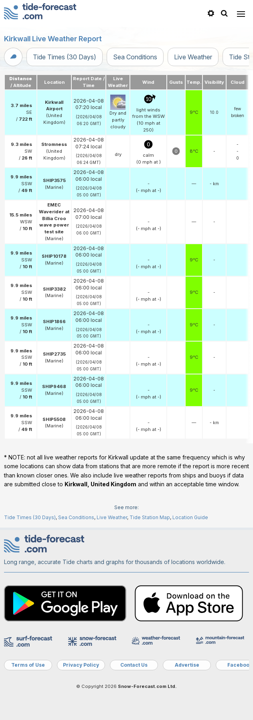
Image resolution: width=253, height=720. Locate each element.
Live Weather (193, 57)
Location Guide (190, 517)
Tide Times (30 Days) (64, 57)
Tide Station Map (150, 517)
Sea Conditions (135, 57)
